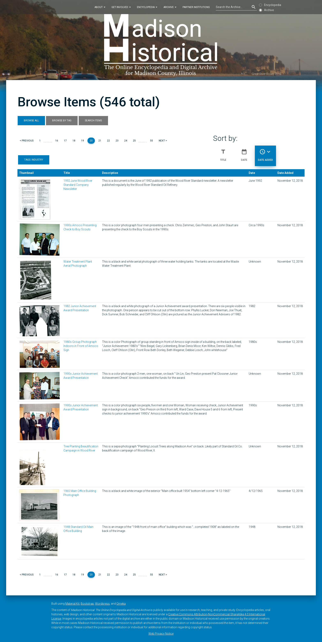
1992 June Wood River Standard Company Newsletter (77, 185)
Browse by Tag (61, 120)
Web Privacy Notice (161, 633)
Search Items (93, 120)
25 (134, 140)
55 (151, 140)
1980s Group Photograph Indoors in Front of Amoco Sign (80, 346)
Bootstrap (87, 603)
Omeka (121, 603)
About (99, 7)
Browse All (31, 120)
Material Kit (72, 603)
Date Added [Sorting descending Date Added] (265, 153)
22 (108, 140)
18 (73, 140)
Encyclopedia (147, 7)
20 (91, 140)
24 (125, 140)
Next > (163, 140)
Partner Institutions (196, 7)
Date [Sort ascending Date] (244, 153)
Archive (169, 7)
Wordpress (102, 603)
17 (65, 140)
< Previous (26, 140)
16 (56, 140)
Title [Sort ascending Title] (223, 153)
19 (82, 140)
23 (117, 140)
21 (99, 140)
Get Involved (121, 7)
